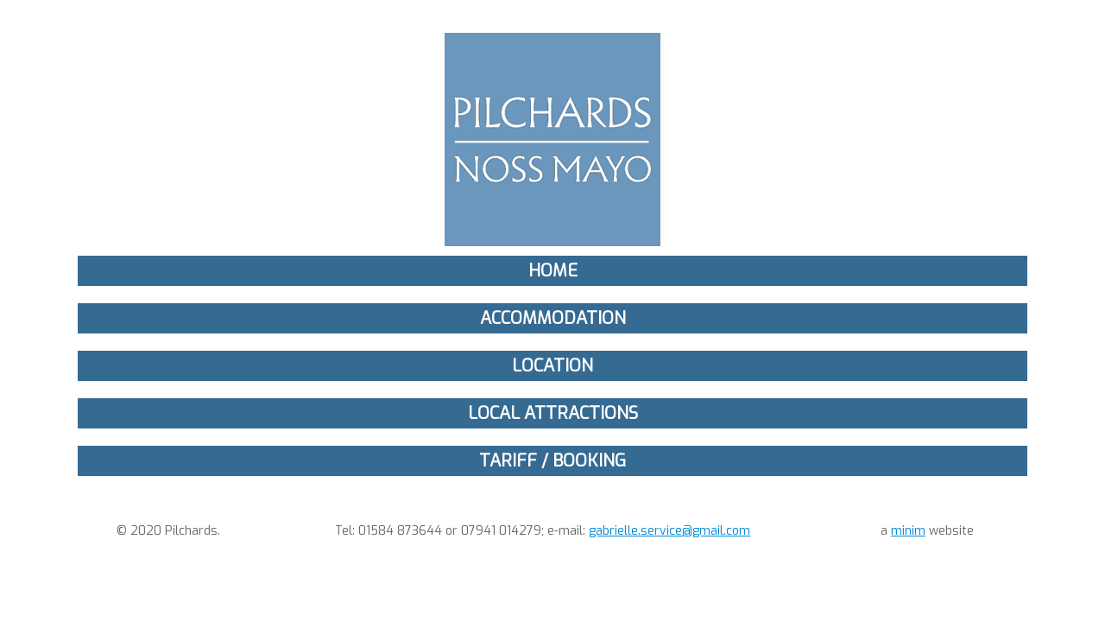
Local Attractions (553, 413)
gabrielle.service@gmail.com (669, 531)
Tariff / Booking (552, 461)
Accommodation (553, 318)
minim (908, 531)
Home (553, 270)
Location (552, 366)
